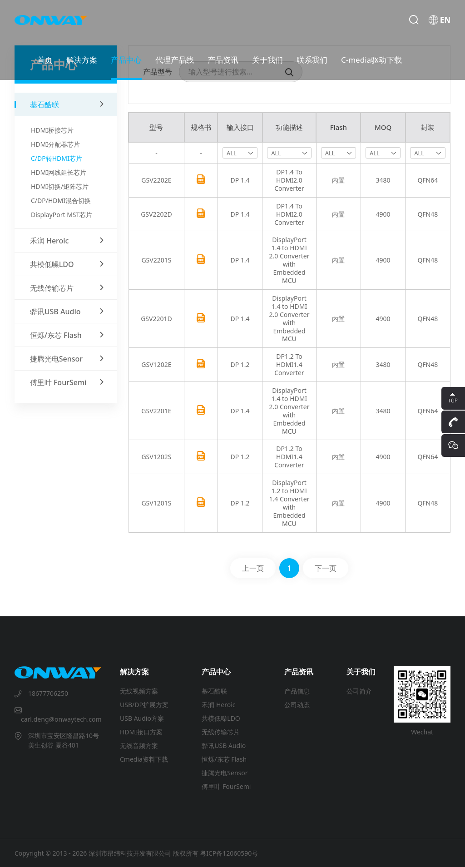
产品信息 (297, 691)
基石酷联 (214, 691)
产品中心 (126, 59)
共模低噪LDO (221, 718)
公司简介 (359, 691)
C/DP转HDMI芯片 (56, 158)
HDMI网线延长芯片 (58, 172)
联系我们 (312, 59)
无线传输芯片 (221, 732)
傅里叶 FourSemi (226, 786)
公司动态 (297, 704)
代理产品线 (174, 59)
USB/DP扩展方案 (144, 704)
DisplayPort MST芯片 (61, 214)
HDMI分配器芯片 (55, 144)
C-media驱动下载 (371, 59)
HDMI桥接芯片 (52, 130)
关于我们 (267, 59)
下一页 (325, 568)
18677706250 (48, 693)
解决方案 (81, 59)
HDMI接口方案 (141, 732)
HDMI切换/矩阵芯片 (60, 186)
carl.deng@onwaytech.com (61, 719)
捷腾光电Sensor (224, 772)
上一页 (253, 568)
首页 (45, 59)
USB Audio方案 (142, 718)
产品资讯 (223, 59)
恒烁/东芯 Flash (224, 759)
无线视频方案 (139, 691)
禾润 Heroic (218, 704)
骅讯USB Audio (224, 745)
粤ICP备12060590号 (229, 853)
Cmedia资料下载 (144, 759)
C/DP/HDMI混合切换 (61, 200)
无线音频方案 (139, 745)
